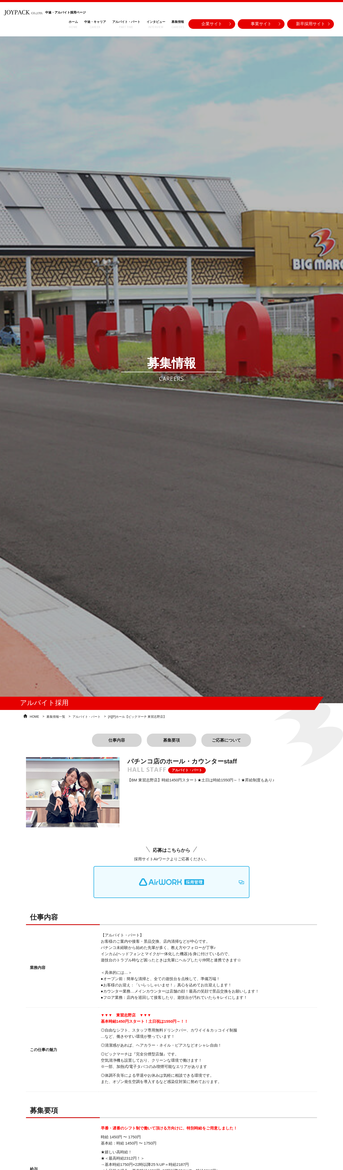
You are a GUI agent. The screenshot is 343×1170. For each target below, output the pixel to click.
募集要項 (171, 739)
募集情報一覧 (56, 716)
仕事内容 (116, 739)
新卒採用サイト (310, 24)
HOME (34, 716)
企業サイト (211, 24)
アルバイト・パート (86, 716)
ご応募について (226, 739)
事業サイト (261, 24)
